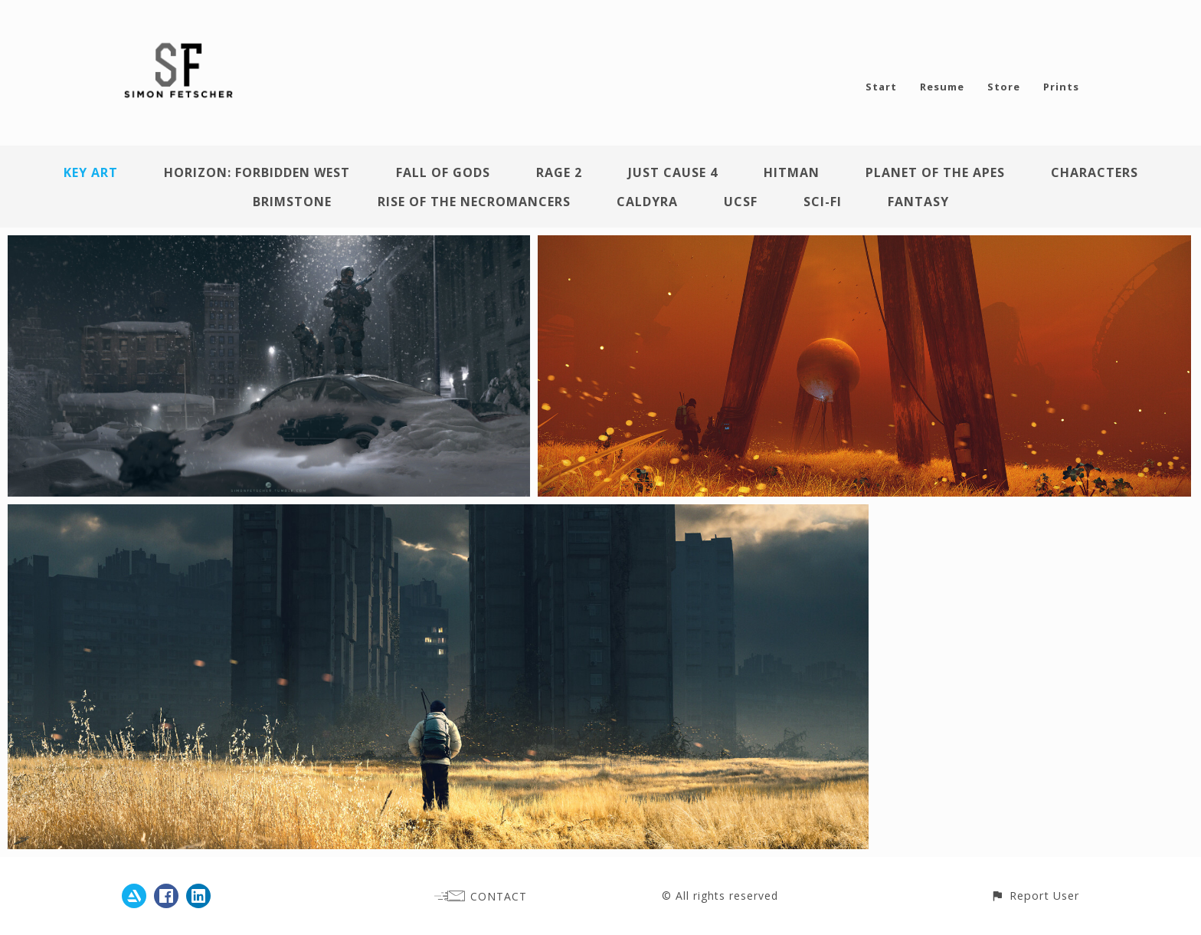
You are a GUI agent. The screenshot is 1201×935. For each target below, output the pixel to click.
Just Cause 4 (673, 172)
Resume (942, 87)
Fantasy (918, 201)
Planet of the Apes (935, 172)
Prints (1061, 87)
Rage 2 (559, 172)
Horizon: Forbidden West (257, 172)
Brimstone (292, 201)
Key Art (91, 172)
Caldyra (647, 201)
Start (881, 87)
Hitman (792, 172)
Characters (1094, 172)
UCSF (741, 201)
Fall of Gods (443, 172)
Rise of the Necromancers (474, 201)
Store (1003, 87)
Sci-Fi (822, 201)
